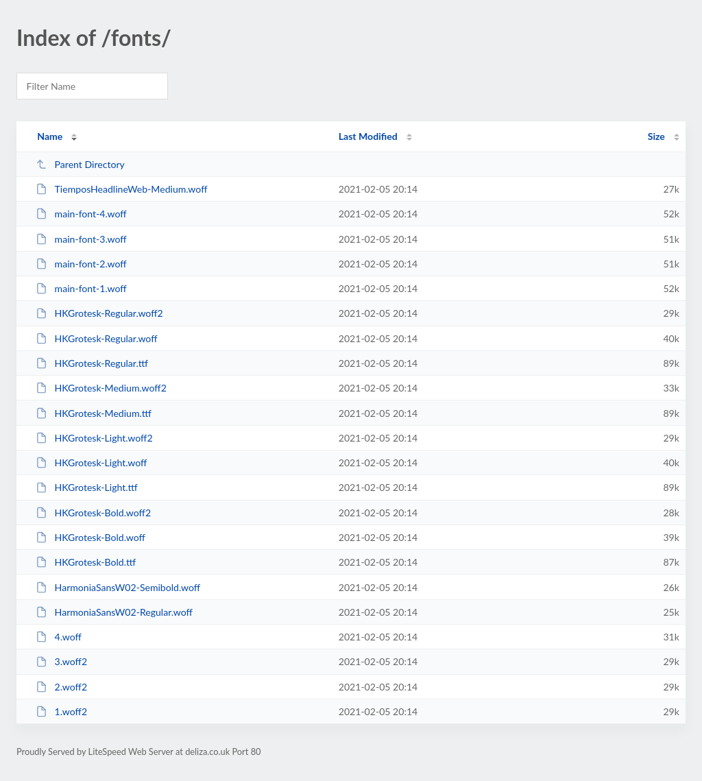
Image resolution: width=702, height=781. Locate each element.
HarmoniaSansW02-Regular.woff (114, 612)
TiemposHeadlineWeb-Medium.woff (121, 189)
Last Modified (368, 136)
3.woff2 (61, 661)
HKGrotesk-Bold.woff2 (93, 512)
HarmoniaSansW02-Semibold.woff (118, 587)
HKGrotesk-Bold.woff (90, 537)
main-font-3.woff (81, 239)
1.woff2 (61, 711)
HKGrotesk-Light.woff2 (94, 438)
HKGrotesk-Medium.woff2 (101, 388)
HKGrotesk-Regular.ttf (92, 363)
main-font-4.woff (81, 213)
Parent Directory (80, 164)
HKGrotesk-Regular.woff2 (99, 313)
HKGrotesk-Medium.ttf (94, 413)
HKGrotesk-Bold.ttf (86, 562)
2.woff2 (61, 687)
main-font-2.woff (81, 263)
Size (656, 136)
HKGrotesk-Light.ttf (87, 487)
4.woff (59, 636)
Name (49, 136)
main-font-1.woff (81, 288)
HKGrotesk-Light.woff (91, 462)
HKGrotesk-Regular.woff (96, 338)
